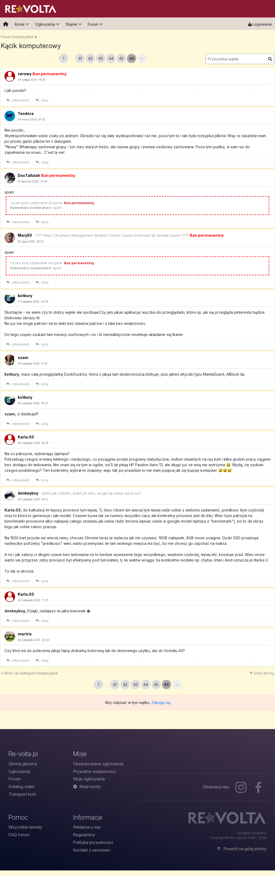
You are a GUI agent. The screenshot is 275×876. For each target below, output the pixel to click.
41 (80, 58)
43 (100, 58)
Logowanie (260, 24)
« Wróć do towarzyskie (29, 673)
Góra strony (262, 673)
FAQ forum (18, 834)
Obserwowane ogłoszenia (98, 763)
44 (111, 58)
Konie (22, 24)
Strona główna (22, 763)
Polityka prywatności (93, 842)
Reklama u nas (87, 827)
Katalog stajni (21, 786)
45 (121, 58)
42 (90, 58)
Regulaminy (84, 834)
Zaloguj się (161, 702)
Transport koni (22, 794)
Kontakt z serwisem (91, 850)
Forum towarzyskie (17, 36)
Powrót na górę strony (242, 848)
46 (131, 58)
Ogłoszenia (47, 24)
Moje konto (87, 786)
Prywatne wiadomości (94, 771)
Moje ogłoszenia (89, 778)
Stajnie (73, 24)
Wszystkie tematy (25, 827)
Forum (95, 24)
